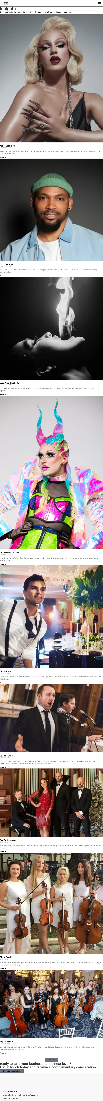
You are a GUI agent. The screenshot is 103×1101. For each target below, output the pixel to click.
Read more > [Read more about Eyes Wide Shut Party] (3, 394)
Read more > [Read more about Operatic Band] (3, 767)
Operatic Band (6, 756)
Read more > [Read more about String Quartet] (3, 968)
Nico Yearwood (7, 264)
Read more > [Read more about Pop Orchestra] (3, 1053)
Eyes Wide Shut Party (9, 383)
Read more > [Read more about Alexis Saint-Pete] (3, 157)
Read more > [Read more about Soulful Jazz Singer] (3, 851)
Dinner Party (5, 671)
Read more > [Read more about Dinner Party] (3, 683)
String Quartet (6, 957)
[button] (99, 3)
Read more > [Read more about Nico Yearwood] (3, 276)
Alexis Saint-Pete (7, 146)
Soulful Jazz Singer (8, 840)
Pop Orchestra (6, 1041)
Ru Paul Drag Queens (9, 553)
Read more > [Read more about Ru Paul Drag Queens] (3, 564)
